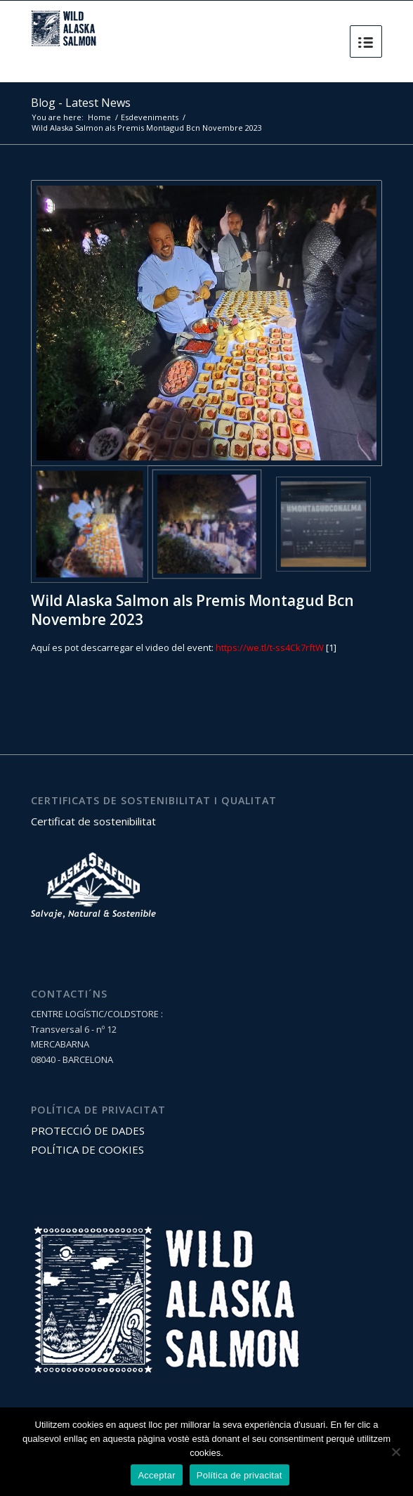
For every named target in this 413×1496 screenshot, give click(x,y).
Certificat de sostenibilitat (93, 821)
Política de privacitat (239, 1475)
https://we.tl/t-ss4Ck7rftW (270, 647)
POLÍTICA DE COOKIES (87, 1149)
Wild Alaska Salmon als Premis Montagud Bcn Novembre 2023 (192, 610)
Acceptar (156, 1475)
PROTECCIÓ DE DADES (88, 1130)
